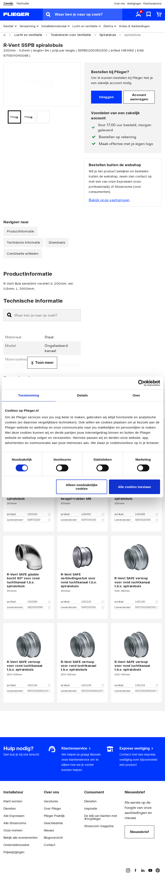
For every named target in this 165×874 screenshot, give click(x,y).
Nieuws (49, 830)
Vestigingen (134, 3)
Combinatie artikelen (22, 253)
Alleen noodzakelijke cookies (82, 486)
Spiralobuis (107, 35)
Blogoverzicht (53, 837)
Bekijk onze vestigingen (109, 200)
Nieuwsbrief (139, 832)
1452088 (146, 514)
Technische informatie (23, 242)
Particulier (23, 3)
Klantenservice (152, 3)
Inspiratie (90, 808)
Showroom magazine (99, 826)
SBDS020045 (146, 519)
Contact (49, 845)
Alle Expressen (13, 816)
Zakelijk (8, 3)
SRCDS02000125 (38, 690)
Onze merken (12, 830)
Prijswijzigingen (13, 852)
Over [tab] (136, 395)
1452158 (92, 685)
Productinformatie (20, 231)
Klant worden (12, 801)
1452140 (92, 601)
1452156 (38, 685)
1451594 (38, 514)
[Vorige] (72, 117)
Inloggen (106, 97)
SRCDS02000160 (146, 607)
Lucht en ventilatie (28, 35)
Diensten (9, 808)
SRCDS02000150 (92, 690)
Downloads (57, 242)
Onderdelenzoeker (16, 845)
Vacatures (51, 801)
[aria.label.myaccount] (138, 14)
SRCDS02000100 (146, 690)
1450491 (92, 514)
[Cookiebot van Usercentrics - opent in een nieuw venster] (141, 383)
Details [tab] (82, 395)
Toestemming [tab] (28, 395)
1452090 (38, 601)
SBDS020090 (38, 607)
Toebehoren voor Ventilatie (71, 35)
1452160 (146, 601)
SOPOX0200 (92, 519)
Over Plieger (52, 808)
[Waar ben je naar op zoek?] (88, 15)
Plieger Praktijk (54, 816)
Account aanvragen (139, 97)
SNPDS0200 (92, 607)
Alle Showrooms (14, 823)
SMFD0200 (38, 519)
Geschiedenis (53, 823)
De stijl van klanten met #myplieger (100, 817)
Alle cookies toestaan (134, 487)
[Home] (4, 35)
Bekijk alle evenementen (20, 837)
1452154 (146, 685)
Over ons (119, 3)
